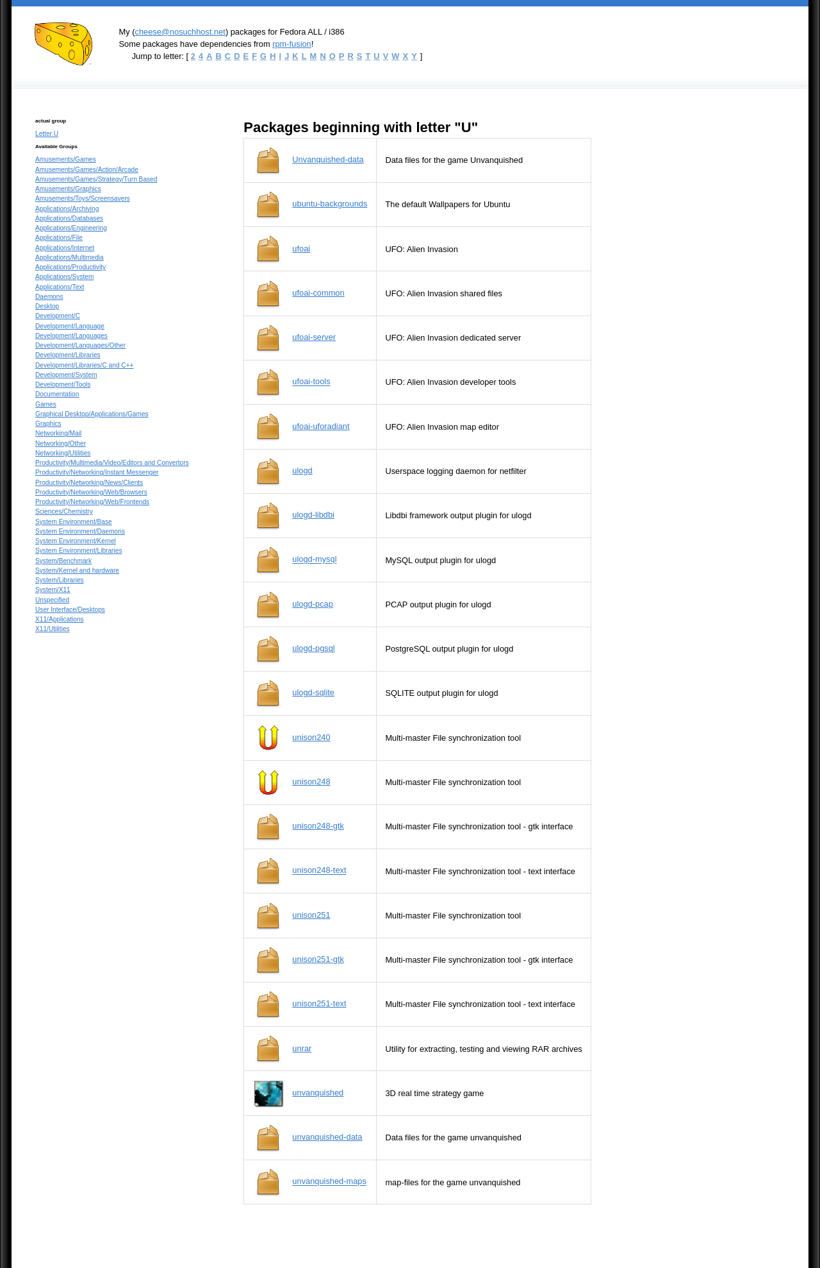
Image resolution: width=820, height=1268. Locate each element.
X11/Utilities (52, 628)
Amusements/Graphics (68, 188)
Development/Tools (62, 384)
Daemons (49, 296)
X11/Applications (59, 619)
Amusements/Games (65, 159)
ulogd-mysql (314, 559)
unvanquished (317, 1092)
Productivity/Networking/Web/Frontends (92, 501)
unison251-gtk (318, 959)
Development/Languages (71, 335)
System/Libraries (59, 580)
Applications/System (64, 276)
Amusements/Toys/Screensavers (82, 198)
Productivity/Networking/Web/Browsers (91, 492)
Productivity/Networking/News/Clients (89, 482)
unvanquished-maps (329, 1182)
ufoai (301, 248)
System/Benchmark (63, 560)
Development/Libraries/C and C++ (84, 365)
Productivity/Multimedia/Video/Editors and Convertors (112, 462)
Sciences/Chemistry (64, 511)
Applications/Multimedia (69, 257)
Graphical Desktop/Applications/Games (92, 414)
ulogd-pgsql (313, 648)
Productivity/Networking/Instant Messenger (97, 472)
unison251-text (319, 1003)
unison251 (311, 915)
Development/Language (69, 326)
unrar (301, 1048)
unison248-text (319, 870)
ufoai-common (318, 293)
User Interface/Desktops (70, 609)
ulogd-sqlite (313, 692)
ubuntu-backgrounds (329, 203)
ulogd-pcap (312, 604)
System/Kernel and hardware (77, 570)
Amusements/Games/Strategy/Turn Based (96, 179)
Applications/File (59, 237)
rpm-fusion (291, 44)
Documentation (57, 394)
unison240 (311, 737)
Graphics (48, 423)
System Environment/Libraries (78, 550)
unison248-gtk (318, 826)
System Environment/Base (73, 521)
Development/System (66, 374)
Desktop (47, 306)
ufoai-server (314, 337)
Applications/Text (59, 287)
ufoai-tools (311, 382)
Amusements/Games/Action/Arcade (86, 169)
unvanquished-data (327, 1137)
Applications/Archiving (67, 208)
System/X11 (52, 589)
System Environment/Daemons (80, 531)
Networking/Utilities (62, 453)
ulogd (302, 470)
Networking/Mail (58, 433)
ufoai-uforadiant (320, 426)
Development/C (57, 315)
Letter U (46, 133)
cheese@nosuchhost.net (180, 32)
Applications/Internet (64, 247)
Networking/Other (60, 443)
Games (45, 404)
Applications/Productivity (70, 267)
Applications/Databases (69, 218)
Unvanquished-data (327, 159)
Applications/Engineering (71, 228)
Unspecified (52, 600)
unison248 (311, 781)
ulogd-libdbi (313, 515)
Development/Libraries (68, 355)
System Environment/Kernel (75, 541)
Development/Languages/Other (80, 345)
